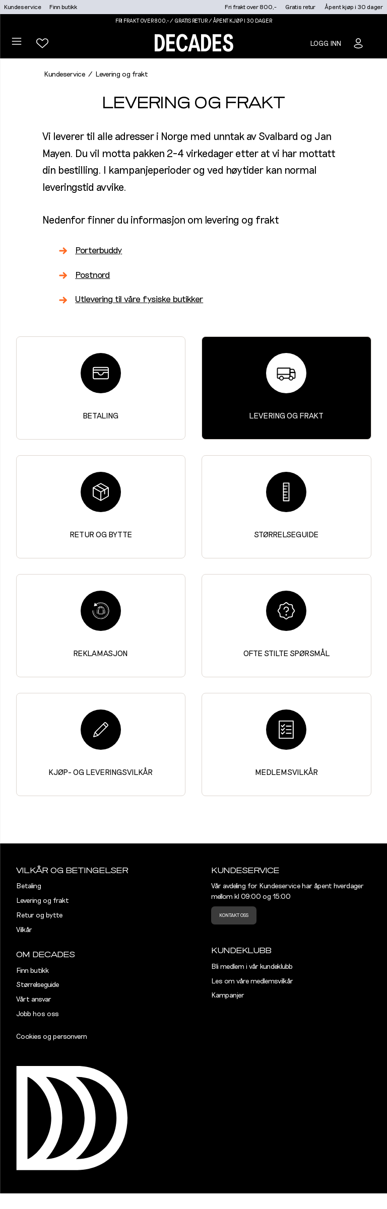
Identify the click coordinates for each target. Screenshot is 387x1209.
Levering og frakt (286, 386)
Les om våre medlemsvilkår (252, 981)
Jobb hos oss (37, 1014)
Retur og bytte (101, 505)
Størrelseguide (286, 505)
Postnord (92, 275)
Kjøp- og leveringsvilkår (100, 742)
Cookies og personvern (51, 1036)
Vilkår (24, 930)
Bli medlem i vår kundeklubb (252, 966)
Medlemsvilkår (286, 742)
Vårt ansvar (33, 999)
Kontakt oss (233, 915)
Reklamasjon (100, 624)
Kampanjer (227, 995)
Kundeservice (22, 7)
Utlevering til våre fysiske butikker (139, 299)
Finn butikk (63, 7)
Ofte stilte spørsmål (286, 624)
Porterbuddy (98, 250)
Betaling (101, 386)
